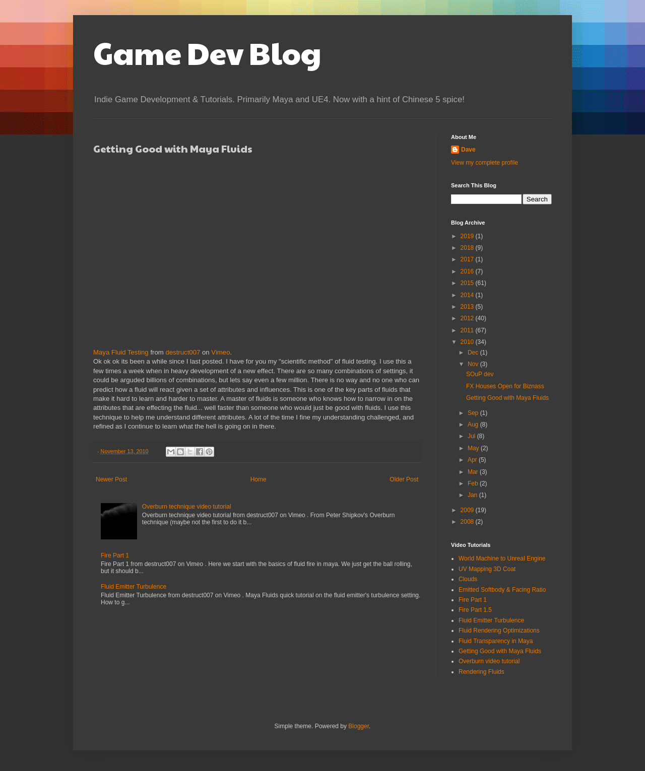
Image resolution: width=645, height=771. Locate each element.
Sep (474, 412)
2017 (468, 259)
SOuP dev (479, 374)
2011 (468, 330)
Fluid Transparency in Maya (496, 641)
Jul (472, 436)
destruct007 (182, 352)
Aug (474, 424)
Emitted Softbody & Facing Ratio (502, 589)
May (474, 448)
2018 (468, 247)
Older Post (404, 479)
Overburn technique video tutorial (186, 506)
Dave (468, 149)
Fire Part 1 (115, 555)
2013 (468, 306)
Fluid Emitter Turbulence (133, 586)
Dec (474, 352)
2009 (468, 510)
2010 (468, 341)
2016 (468, 271)
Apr (473, 459)
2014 (468, 295)
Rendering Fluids (481, 671)
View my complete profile (484, 162)
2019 (468, 236)
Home (258, 479)
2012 (468, 318)
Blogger (358, 726)
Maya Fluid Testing (121, 352)
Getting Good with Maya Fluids (507, 397)
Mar (474, 471)
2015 (468, 283)
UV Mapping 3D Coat (487, 569)
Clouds (468, 579)
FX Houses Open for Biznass (505, 386)
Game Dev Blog (207, 52)
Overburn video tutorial (489, 661)
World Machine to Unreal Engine (502, 558)
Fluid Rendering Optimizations (499, 630)
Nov (474, 364)
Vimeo (220, 352)
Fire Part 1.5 (475, 609)
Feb (474, 483)
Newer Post (111, 479)
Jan (473, 495)
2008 (468, 521)
